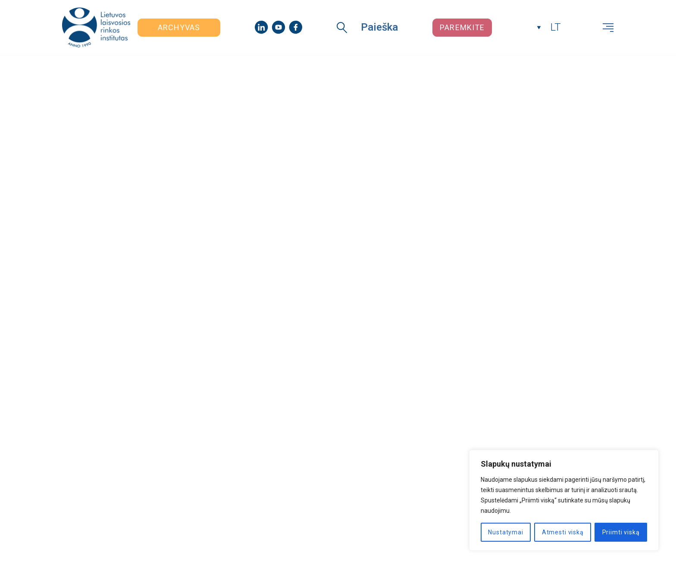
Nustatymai (505, 532)
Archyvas (179, 27)
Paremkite (462, 27)
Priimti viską (621, 532)
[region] (564, 500)
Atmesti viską (563, 532)
